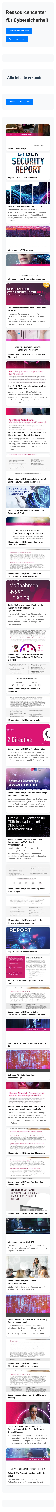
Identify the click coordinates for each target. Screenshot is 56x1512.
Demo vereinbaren (17, 39)
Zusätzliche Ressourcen (19, 101)
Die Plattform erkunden (19, 31)
